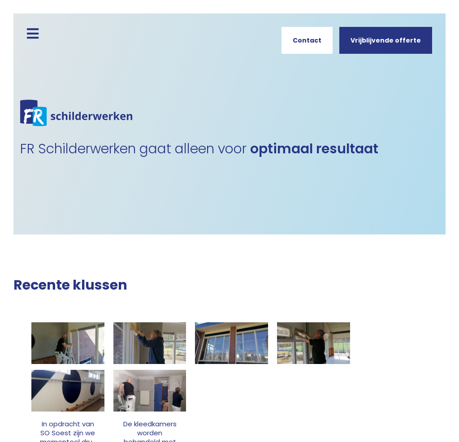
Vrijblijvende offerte (386, 40)
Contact (307, 40)
